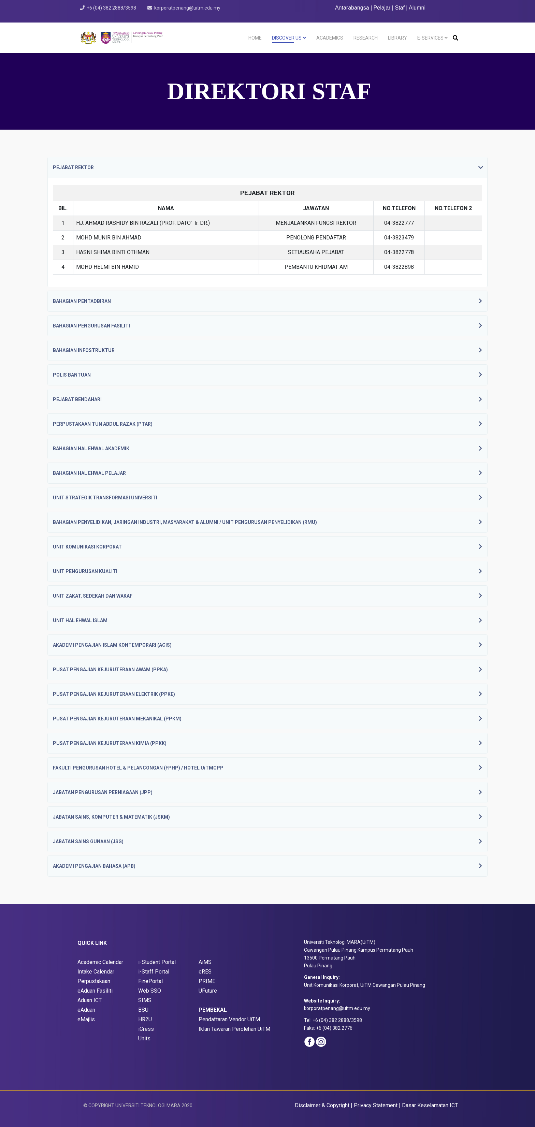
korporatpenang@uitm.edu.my (187, 8)
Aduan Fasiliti (97, 990)
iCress (146, 1029)
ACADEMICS (329, 38)
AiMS (205, 962)
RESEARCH (365, 38)
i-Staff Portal (153, 971)
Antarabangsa (352, 8)
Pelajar (382, 8)
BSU (143, 1010)
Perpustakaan (93, 981)
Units (144, 1038)
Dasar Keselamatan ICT (430, 1105)
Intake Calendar (95, 971)
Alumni (417, 8)
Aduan (89, 1010)
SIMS (144, 1000)
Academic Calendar (100, 962)
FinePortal (150, 981)
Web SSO (149, 990)
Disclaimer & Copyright (322, 1105)
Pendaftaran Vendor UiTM (229, 1019)
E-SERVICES (430, 38)
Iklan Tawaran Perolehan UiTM (234, 1029)
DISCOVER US (287, 38)
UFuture (208, 990)
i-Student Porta (156, 962)
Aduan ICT (89, 1000)
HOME (255, 38)
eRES (205, 971)
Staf (399, 8)
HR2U (145, 1019)
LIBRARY (397, 38)
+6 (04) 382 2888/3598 (111, 8)
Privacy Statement (375, 1105)
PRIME (207, 981)
